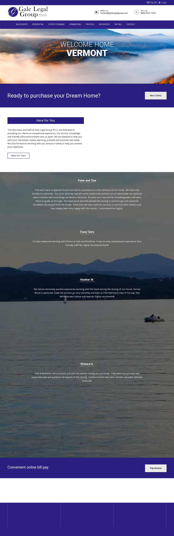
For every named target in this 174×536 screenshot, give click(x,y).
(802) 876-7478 (148, 13)
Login (163, 2)
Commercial (75, 24)
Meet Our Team (18, 155)
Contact (131, 24)
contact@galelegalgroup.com (114, 13)
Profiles (90, 24)
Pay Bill (152, 2)
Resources (104, 24)
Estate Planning (56, 24)
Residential (38, 24)
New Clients (22, 24)
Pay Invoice (155, 468)
